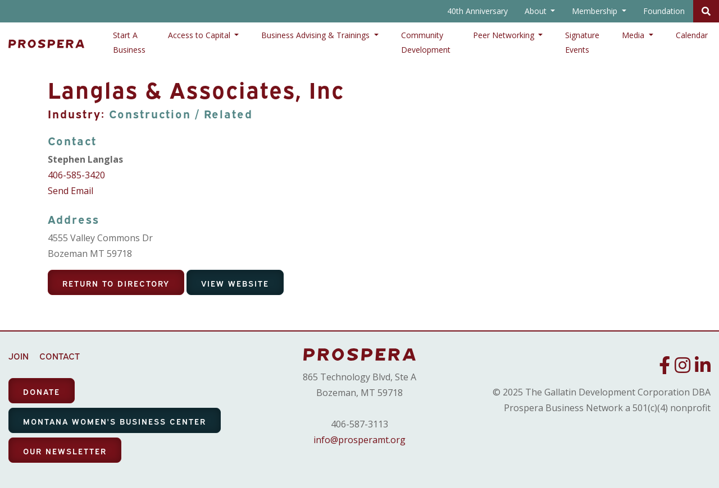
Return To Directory (116, 283)
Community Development (425, 42)
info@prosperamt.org (359, 440)
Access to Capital (200, 35)
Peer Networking (504, 35)
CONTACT (59, 355)
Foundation (664, 11)
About (537, 11)
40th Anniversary (477, 11)
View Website (235, 283)
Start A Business (129, 42)
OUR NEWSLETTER (65, 450)
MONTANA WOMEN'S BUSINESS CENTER (114, 421)
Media (634, 35)
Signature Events (582, 42)
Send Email (70, 191)
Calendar (692, 35)
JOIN (18, 355)
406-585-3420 (76, 175)
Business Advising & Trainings (316, 35)
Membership (596, 11)
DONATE (41, 391)
